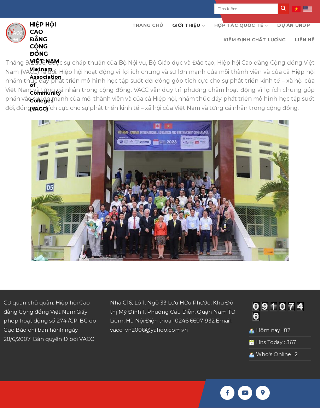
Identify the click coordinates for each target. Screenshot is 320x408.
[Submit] (283, 9)
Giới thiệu (188, 25)
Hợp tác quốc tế (241, 25)
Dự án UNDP (293, 25)
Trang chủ (147, 25)
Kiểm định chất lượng (254, 39)
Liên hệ (305, 39)
